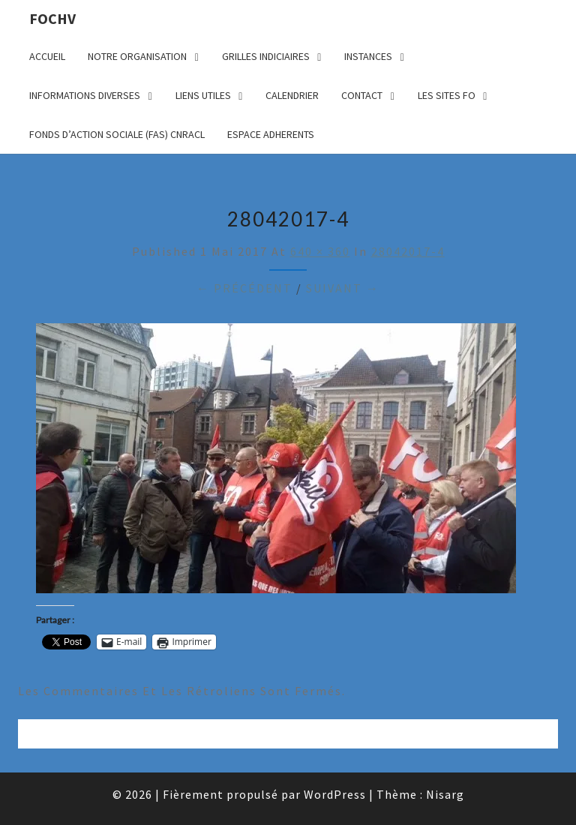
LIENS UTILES (203, 95)
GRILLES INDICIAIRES (266, 56)
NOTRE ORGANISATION (137, 56)
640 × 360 (320, 251)
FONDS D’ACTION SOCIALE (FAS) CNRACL (117, 134)
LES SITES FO (447, 95)
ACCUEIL (47, 56)
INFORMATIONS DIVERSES (84, 95)
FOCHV (52, 18)
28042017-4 (408, 251)
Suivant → (343, 288)
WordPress (335, 794)
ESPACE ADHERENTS (270, 134)
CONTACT (361, 95)
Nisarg (445, 794)
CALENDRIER (292, 95)
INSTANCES (368, 56)
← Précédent (244, 288)
